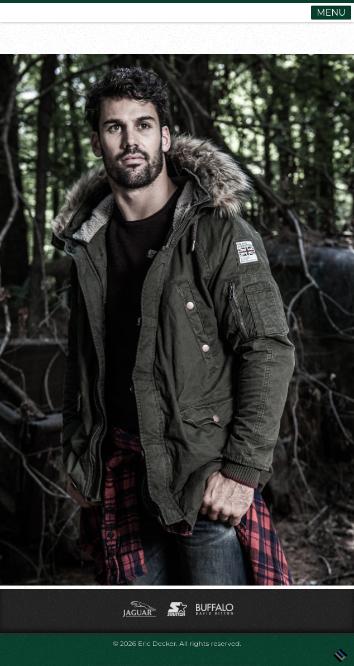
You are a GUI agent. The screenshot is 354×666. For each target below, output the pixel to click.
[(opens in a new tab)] (140, 617)
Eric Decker (157, 643)
